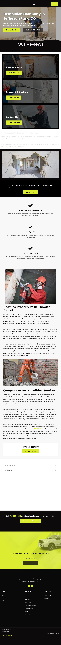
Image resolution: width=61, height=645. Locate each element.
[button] (34, 4)
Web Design (24, 637)
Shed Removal (28, 616)
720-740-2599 (46, 603)
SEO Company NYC (7, 643)
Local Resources (10, 469)
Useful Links (8, 474)
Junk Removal (28, 603)
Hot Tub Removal (29, 619)
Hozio (7, 639)
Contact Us (45, 606)
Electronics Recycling (30, 613)
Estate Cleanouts (29, 625)
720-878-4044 (38, 433)
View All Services (29, 628)
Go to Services (14, 100)
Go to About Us (15, 73)
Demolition (28, 606)
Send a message (15, 126)
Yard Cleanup (28, 610)
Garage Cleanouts (29, 622)
